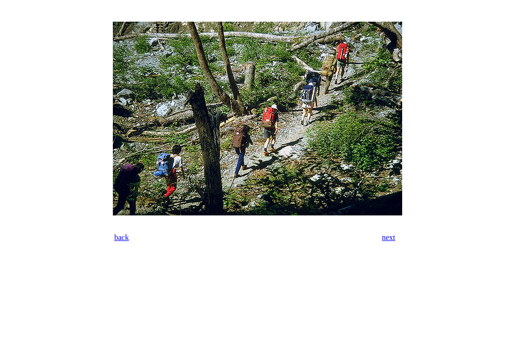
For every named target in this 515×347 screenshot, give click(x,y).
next (388, 237)
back (121, 237)
